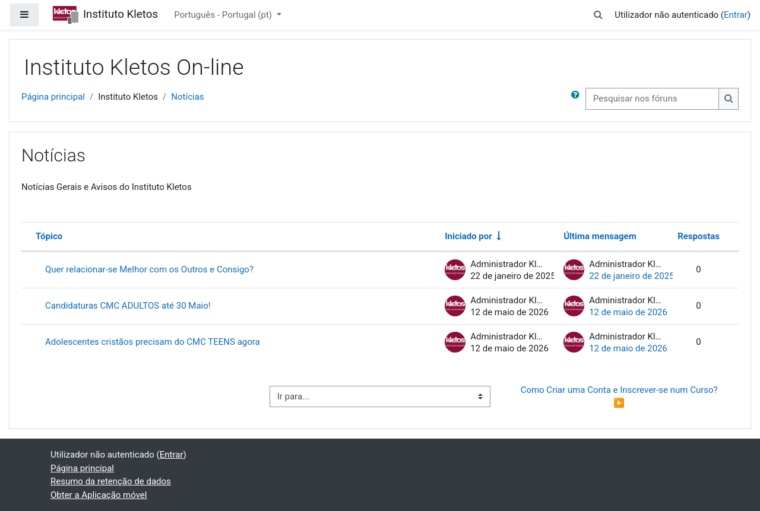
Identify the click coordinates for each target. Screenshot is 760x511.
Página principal (53, 96)
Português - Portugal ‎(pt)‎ (224, 14)
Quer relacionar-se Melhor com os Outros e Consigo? (149, 269)
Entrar (736, 14)
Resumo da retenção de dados (110, 481)
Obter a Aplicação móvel (98, 495)
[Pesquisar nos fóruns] (652, 99)
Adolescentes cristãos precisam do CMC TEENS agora (152, 342)
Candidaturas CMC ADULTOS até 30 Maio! (128, 305)
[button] (598, 15)
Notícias (187, 96)
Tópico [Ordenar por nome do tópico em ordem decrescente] (49, 236)
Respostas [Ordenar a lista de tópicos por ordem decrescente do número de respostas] (698, 236)
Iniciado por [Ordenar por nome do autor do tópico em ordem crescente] (468, 236)
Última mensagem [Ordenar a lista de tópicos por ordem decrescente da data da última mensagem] (599, 236)
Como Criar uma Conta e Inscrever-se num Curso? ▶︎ (620, 397)
